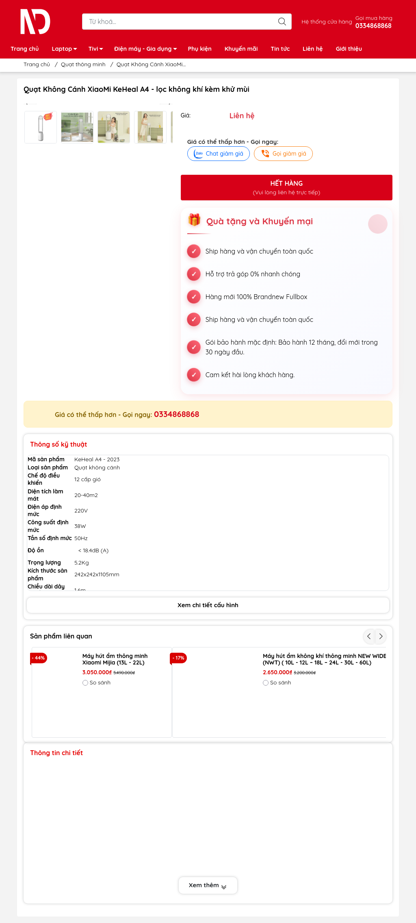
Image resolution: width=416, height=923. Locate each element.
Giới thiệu (349, 48)
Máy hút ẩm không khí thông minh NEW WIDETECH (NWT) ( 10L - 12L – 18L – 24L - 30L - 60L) (332, 660)
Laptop (67, 50)
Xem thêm (208, 885)
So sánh (96, 682)
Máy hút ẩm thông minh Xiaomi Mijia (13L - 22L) (115, 660)
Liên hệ (313, 48)
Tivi (98, 50)
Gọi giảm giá (283, 154)
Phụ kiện (200, 48)
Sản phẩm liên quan (61, 636)
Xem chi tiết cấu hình (208, 605)
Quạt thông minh (83, 64)
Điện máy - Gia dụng (147, 50)
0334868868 (176, 414)
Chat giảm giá (218, 154)
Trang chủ (25, 48)
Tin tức (280, 48)
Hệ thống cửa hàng (326, 21)
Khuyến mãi (241, 48)
